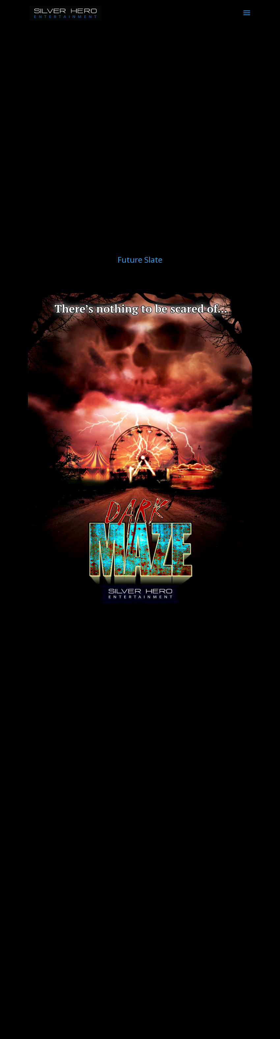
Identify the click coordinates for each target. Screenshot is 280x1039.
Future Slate (140, 259)
